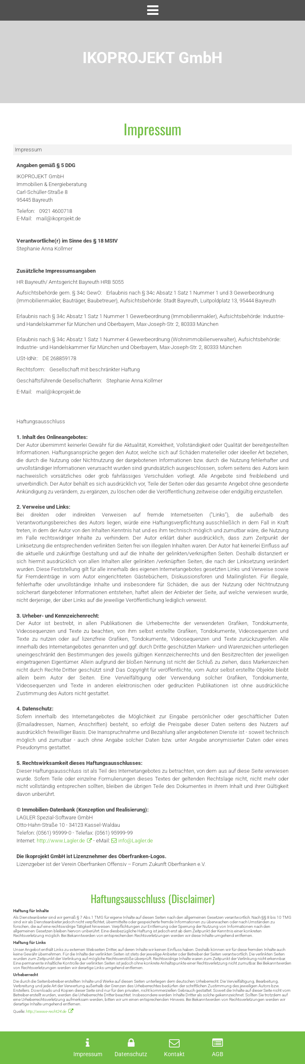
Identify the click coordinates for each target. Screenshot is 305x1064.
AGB (217, 1054)
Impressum (87, 1054)
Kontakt (174, 1054)
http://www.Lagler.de (61, 841)
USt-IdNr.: (27, 358)
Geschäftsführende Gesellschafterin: (59, 380)
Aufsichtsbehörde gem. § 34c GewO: (59, 293)
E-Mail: (24, 218)
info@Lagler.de (135, 841)
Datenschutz (131, 1054)
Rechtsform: (30, 369)
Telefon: (25, 211)
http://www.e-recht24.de (46, 1011)
